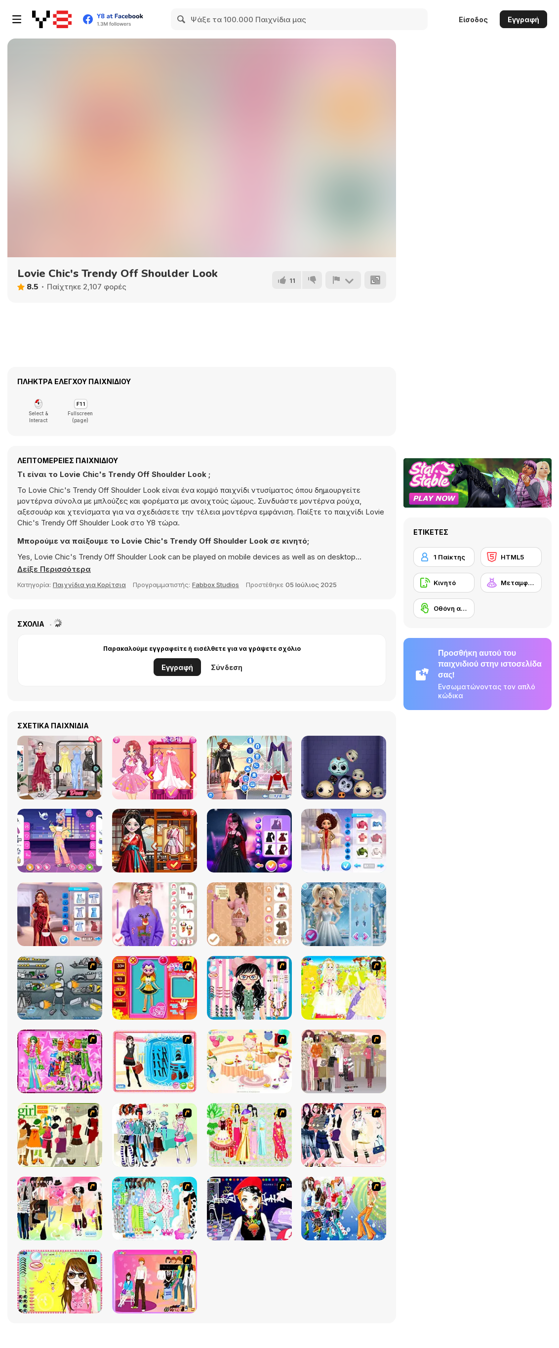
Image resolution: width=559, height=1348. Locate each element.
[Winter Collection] (154, 1135)
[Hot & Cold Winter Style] (343, 914)
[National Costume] (249, 1135)
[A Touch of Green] (59, 1061)
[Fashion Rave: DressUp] (249, 767)
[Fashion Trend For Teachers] (343, 1061)
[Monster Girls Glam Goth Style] (249, 840)
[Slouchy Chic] (59, 1208)
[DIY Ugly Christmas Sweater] (154, 914)
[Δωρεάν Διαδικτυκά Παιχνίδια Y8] (52, 19)
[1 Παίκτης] (444, 557)
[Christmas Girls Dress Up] (249, 914)
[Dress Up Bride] (343, 988)
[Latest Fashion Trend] (343, 1208)
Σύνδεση (226, 667)
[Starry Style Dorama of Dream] (154, 840)
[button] (54, 569)
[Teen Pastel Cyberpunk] (59, 840)
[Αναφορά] (343, 280)
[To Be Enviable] (59, 1281)
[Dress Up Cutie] (249, 988)
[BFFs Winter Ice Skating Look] (343, 840)
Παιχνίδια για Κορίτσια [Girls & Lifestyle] (89, 585)
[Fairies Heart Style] (154, 767)
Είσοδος (473, 19)
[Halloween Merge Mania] (343, 767)
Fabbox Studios (215, 585)
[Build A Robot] (59, 988)
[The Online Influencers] (59, 767)
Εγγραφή (523, 19)
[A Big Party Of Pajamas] (154, 1208)
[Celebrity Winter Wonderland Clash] (59, 914)
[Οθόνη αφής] (444, 608)
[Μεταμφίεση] (511, 583)
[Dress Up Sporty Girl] (343, 1135)
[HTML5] (511, 557)
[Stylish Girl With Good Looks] (249, 1208)
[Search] (182, 19)
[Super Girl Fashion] (59, 1135)
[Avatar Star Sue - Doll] (154, 988)
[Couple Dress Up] (154, 1281)
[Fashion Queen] (154, 1061)
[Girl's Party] (249, 1061)
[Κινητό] (444, 583)
